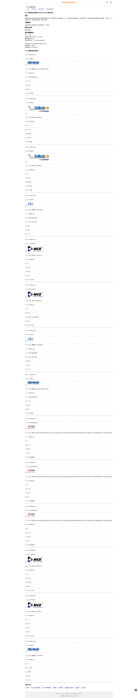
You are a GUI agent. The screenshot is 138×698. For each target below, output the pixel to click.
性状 (28, 9)
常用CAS (67, 693)
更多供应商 (34, 12)
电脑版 (68, 696)
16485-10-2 (41, 12)
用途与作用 (41, 9)
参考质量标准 (49, 9)
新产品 (80, 693)
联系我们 (63, 696)
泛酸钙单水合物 (69, 687)
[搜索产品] (107, 2)
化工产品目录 (74, 693)
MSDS (57, 693)
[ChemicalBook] (69, 2)
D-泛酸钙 (77, 687)
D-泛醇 (27, 687)
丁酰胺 (54, 687)
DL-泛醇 (28, 12)
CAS (62, 693)
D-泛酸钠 (60, 687)
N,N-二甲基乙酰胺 (35, 687)
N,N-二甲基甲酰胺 (46, 687)
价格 (51, 12)
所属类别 (33, 9)
